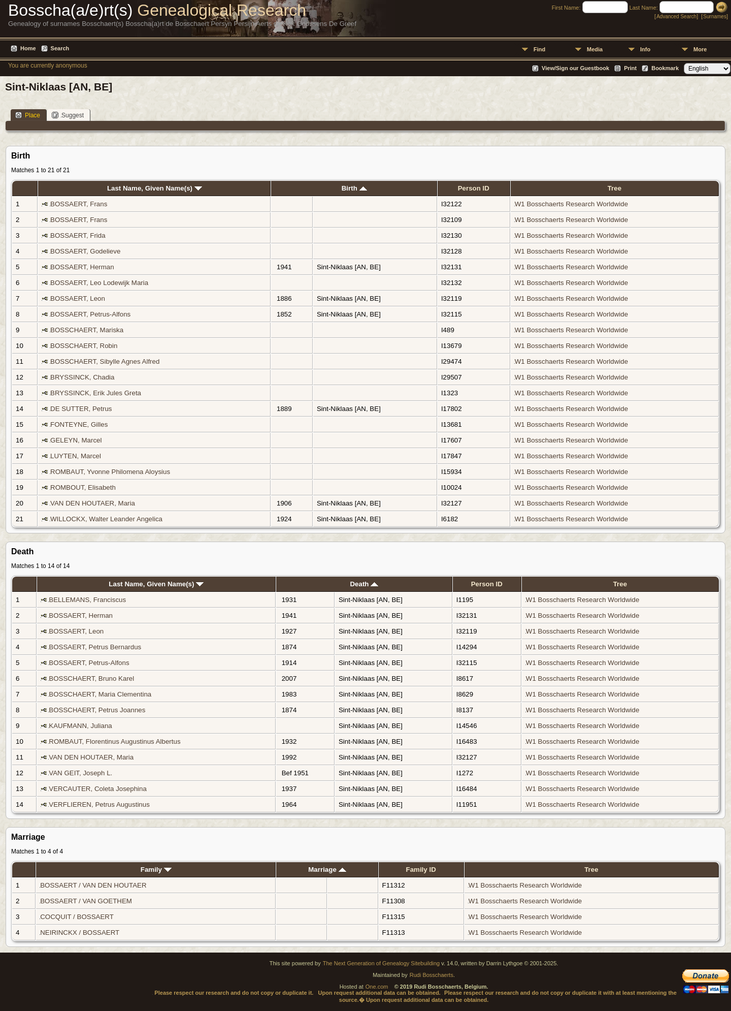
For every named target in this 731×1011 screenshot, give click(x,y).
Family (156, 869)
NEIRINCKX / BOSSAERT (79, 932)
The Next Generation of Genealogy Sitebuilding (381, 963)
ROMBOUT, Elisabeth (83, 487)
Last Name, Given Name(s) (154, 188)
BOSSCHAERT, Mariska (86, 330)
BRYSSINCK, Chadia (82, 377)
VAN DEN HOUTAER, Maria (92, 503)
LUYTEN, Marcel (75, 456)
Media (595, 49)
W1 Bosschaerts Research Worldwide (571, 204)
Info (645, 49)
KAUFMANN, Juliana (80, 726)
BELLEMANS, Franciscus (87, 600)
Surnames (714, 16)
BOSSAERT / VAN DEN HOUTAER (93, 885)
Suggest (68, 115)
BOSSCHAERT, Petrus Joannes (97, 710)
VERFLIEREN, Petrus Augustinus (99, 804)
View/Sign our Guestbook (575, 68)
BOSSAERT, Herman (82, 267)
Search (60, 48)
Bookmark (665, 68)
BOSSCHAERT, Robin (83, 346)
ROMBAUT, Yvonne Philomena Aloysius (110, 472)
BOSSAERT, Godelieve (85, 251)
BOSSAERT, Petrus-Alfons (90, 314)
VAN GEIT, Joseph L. (80, 773)
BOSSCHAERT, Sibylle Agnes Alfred (104, 361)
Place (27, 115)
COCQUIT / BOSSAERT (76, 917)
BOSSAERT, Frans (78, 204)
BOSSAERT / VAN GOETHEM (86, 901)
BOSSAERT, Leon (77, 298)
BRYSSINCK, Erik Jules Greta (95, 393)
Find (539, 49)
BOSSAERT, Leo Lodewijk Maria (99, 283)
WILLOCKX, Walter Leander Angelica (106, 519)
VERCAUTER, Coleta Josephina (98, 789)
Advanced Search (676, 16)
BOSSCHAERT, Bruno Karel (91, 678)
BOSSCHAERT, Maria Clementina (100, 694)
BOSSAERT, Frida (78, 235)
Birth (354, 188)
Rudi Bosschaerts (431, 975)
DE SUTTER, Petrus (81, 409)
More (700, 49)
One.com (377, 987)
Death (364, 584)
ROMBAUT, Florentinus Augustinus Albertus (114, 741)
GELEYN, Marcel (76, 440)
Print (630, 68)
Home (28, 48)
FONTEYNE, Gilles (79, 424)
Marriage (327, 869)
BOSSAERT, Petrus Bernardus (95, 647)
